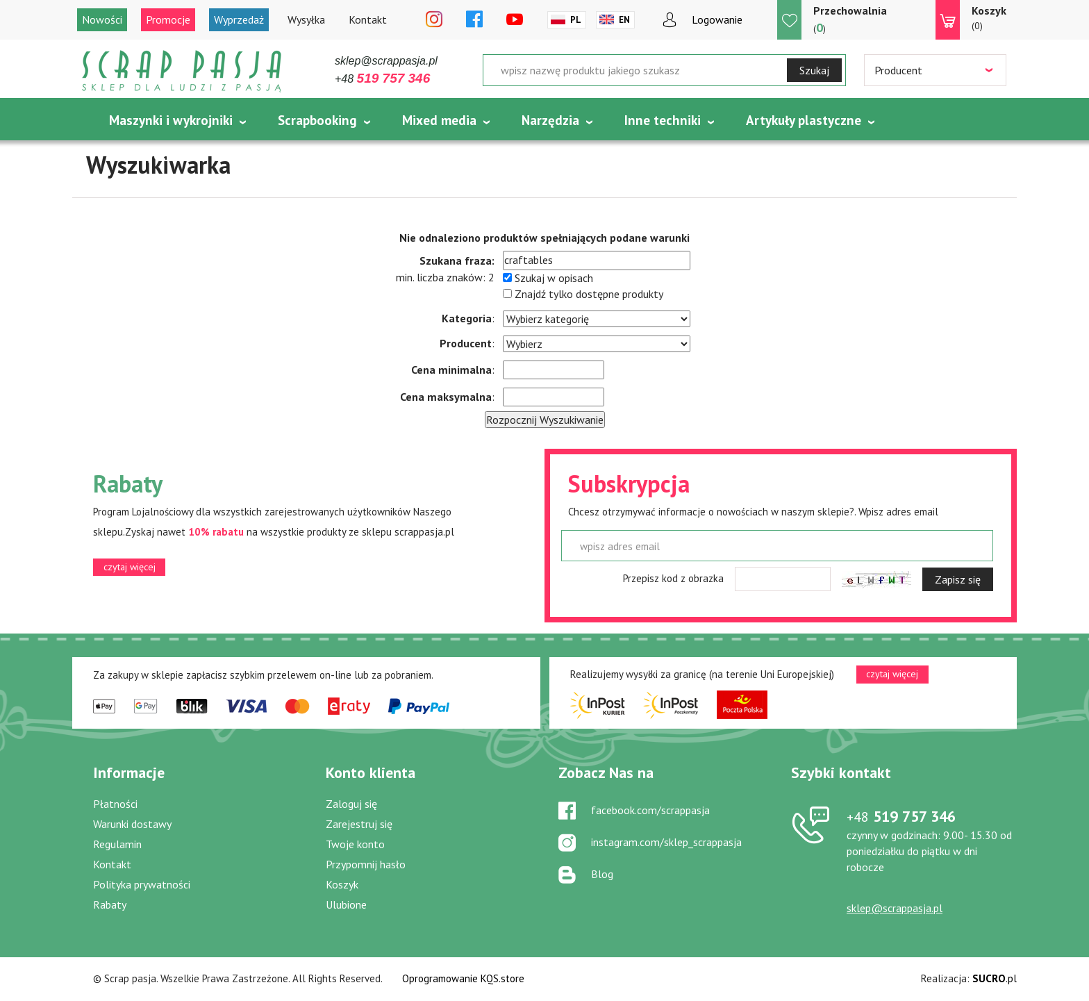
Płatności (115, 804)
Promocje (168, 19)
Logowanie (717, 19)
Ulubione (346, 904)
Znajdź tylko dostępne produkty (589, 294)
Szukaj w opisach (554, 278)
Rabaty (109, 904)
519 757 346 (901, 816)
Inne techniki (662, 120)
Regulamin (117, 844)
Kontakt (368, 19)
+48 (382, 79)
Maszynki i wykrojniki (171, 120)
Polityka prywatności (141, 884)
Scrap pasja (182, 71)
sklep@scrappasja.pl (386, 61)
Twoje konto (355, 844)
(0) (989, 17)
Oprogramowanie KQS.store (463, 978)
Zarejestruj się (359, 824)
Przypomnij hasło (366, 864)
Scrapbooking (317, 120)
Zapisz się (958, 579)
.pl (994, 978)
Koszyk (342, 884)
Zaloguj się (351, 804)
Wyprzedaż (239, 19)
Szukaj (814, 70)
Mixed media (439, 120)
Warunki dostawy (132, 824)
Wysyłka (306, 19)
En (624, 20)
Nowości (102, 19)
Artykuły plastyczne (803, 120)
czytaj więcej (129, 567)
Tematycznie (147, 155)
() (850, 19)
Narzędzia (550, 120)
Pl (575, 20)
